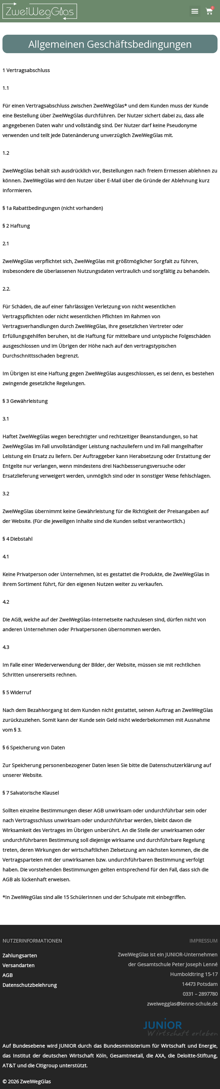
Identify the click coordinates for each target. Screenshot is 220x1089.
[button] (194, 11)
